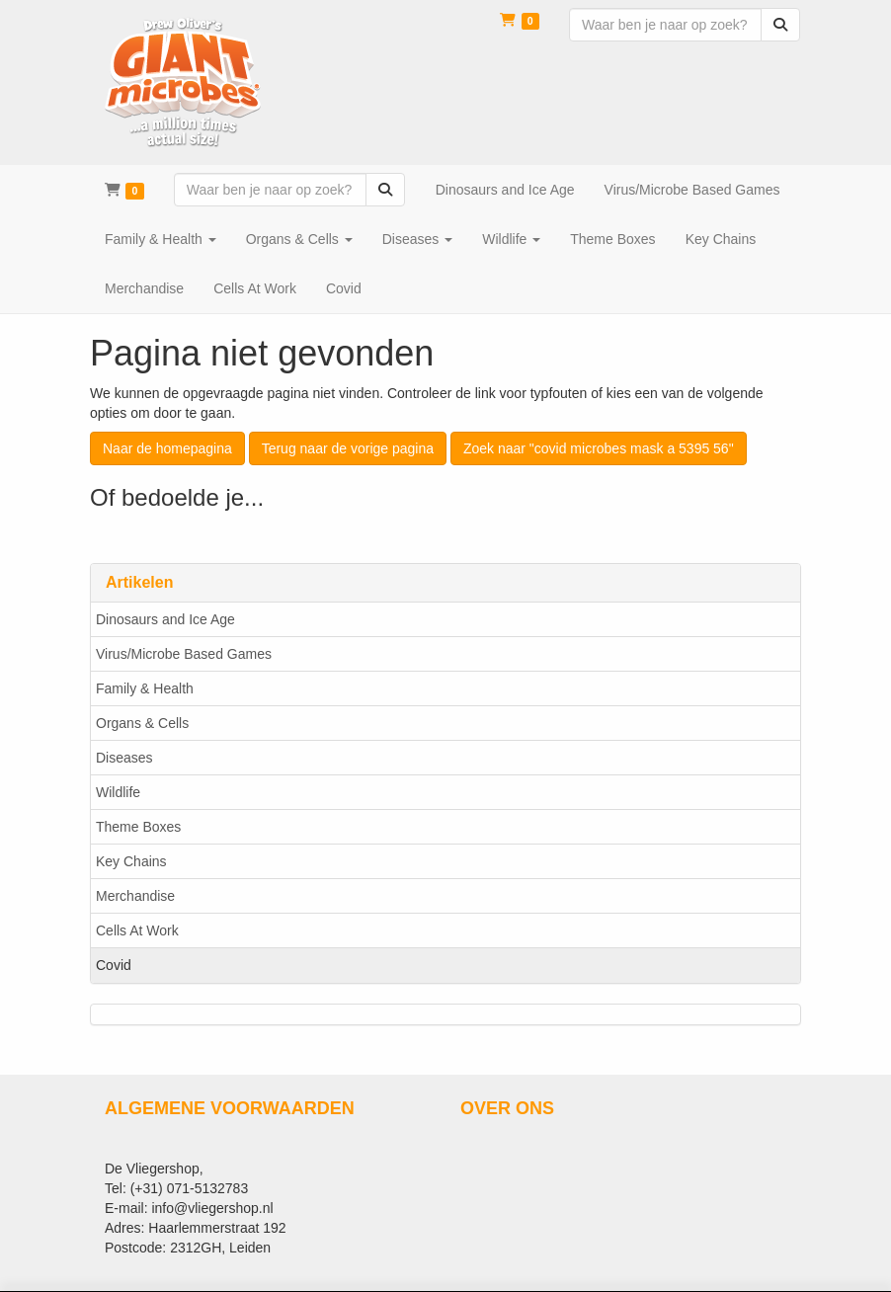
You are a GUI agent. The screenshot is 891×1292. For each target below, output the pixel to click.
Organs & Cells (142, 723)
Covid (113, 965)
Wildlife (118, 792)
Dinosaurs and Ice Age (165, 619)
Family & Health (145, 688)
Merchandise (135, 896)
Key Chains (131, 861)
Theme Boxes (138, 827)
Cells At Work (137, 930)
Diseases (124, 758)
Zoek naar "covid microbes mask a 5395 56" (598, 448)
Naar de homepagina (167, 448)
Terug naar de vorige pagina (348, 448)
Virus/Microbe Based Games (184, 654)
